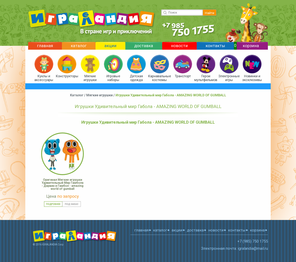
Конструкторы (67, 76)
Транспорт (183, 76)
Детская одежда (136, 78)
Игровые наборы (113, 78)
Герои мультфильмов (205, 78)
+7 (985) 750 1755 (252, 241)
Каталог (76, 95)
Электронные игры (229, 78)
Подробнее (53, 204)
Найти (209, 13)
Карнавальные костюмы (159, 78)
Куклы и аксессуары (43, 78)
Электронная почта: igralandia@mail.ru (234, 248)
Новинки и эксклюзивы (252, 78)
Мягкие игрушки (90, 78)
